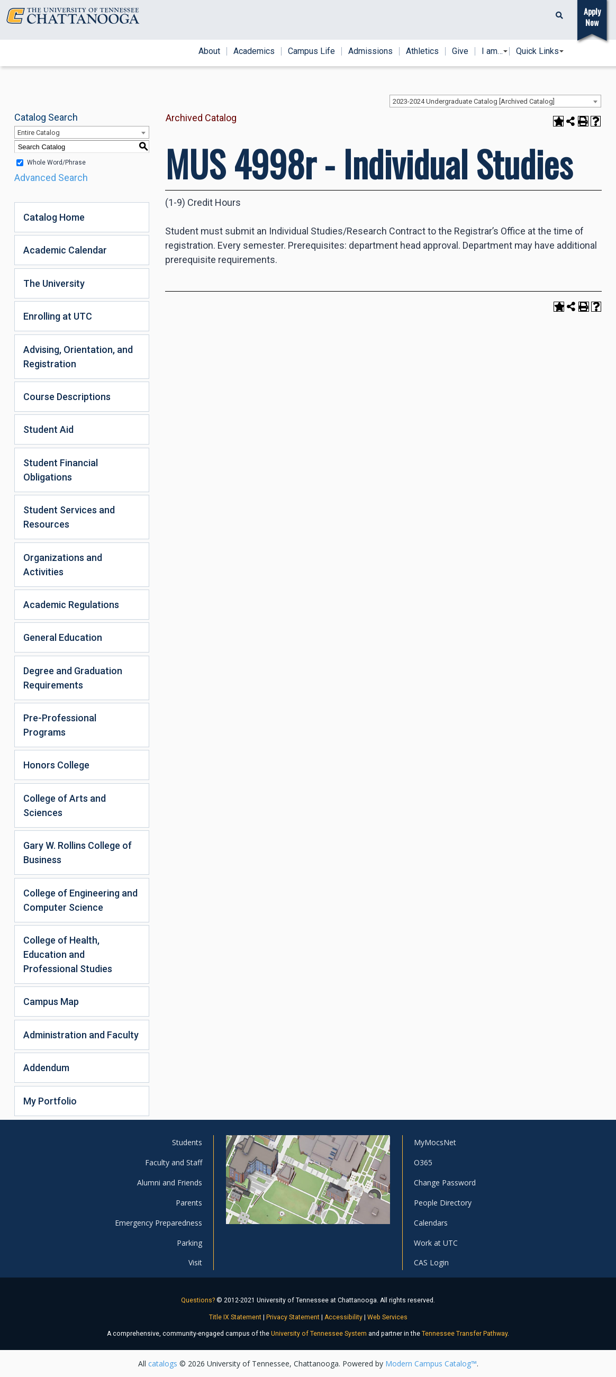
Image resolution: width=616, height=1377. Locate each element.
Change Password (445, 1182)
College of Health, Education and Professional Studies (67, 954)
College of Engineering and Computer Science (80, 900)
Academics (254, 51)
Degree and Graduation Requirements (72, 678)
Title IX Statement (235, 1317)
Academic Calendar (65, 250)
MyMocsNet (435, 1142)
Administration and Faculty (81, 1034)
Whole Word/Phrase (56, 162)
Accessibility (343, 1317)
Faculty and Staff (173, 1162)
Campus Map (51, 1001)
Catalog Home (54, 217)
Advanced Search (51, 177)
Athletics (422, 51)
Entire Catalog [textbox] (38, 133)
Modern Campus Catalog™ (431, 1363)
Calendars (431, 1223)
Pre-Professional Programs (59, 725)
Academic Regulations (71, 604)
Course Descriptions (67, 396)
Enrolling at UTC (57, 316)
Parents (189, 1203)
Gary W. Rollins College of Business (77, 852)
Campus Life (311, 51)
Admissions (370, 51)
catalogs (162, 1363)
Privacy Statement (293, 1317)
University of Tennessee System (319, 1333)
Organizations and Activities (62, 564)
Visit (195, 1262)
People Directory (443, 1203)
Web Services (387, 1317)
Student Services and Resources (69, 517)
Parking (189, 1243)
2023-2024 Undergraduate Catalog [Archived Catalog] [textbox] (474, 101)
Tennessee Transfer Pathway (465, 1333)
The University (54, 283)
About (209, 51)
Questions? (198, 1300)
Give (460, 51)
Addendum (46, 1067)
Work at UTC (436, 1243)
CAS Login (431, 1262)
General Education (62, 637)
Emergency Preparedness (158, 1223)
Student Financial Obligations (60, 470)
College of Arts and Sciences (64, 805)
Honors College (56, 765)
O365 (423, 1162)
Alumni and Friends (169, 1182)
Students (187, 1142)
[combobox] (495, 101)
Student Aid (48, 429)
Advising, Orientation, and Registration (78, 356)
